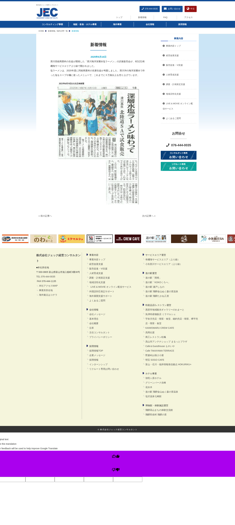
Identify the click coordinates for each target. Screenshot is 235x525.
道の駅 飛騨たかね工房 (157, 296)
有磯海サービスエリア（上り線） (162, 259)
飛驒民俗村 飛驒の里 (156, 414)
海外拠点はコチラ (48, 295)
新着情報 (142, 17)
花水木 (148, 387)
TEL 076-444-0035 (45, 276)
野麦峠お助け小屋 (154, 355)
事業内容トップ (172, 46)
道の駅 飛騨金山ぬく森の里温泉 (161, 291)
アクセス (188, 17)
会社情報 (150, 24)
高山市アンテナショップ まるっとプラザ (166, 341)
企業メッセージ (97, 355)
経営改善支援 (171, 55)
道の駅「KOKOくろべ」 (157, 282)
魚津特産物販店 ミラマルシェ (160, 314)
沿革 (91, 328)
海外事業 (117, 24)
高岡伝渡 (150, 332)
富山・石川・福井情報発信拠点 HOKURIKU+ (168, 364)
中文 (191, 9)
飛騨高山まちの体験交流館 (159, 410)
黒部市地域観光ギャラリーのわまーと (164, 309)
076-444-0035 (150, 9)
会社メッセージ (97, 314)
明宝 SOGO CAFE (154, 360)
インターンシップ (98, 364)
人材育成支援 (96, 273)
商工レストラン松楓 (155, 337)
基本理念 (93, 318)
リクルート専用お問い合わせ (104, 369)
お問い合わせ (172, 9)
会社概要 (93, 323)
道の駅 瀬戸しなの (154, 287)
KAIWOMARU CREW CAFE (159, 328)
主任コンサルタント (99, 332)
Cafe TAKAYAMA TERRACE (159, 350)
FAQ (165, 17)
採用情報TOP (96, 350)
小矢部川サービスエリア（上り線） (163, 264)
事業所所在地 (46, 290)
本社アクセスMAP (48, 285)
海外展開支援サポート (100, 296)
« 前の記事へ (45, 216)
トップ (119, 17)
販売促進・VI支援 (98, 268)
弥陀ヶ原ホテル (153, 378)
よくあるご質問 (97, 300)
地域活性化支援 (97, 282)
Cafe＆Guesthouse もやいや (160, 346)
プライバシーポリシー (100, 337)
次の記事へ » (149, 216)
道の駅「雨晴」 (153, 277)
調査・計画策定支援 (99, 277)
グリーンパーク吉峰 (155, 382)
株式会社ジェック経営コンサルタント (47, 5)
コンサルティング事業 (52, 24)
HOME (41, 31)
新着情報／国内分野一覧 (58, 31)
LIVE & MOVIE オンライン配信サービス (110, 287)
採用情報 (182, 24)
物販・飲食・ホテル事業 (85, 24)
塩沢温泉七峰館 (153, 396)
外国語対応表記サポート (101, 291)
